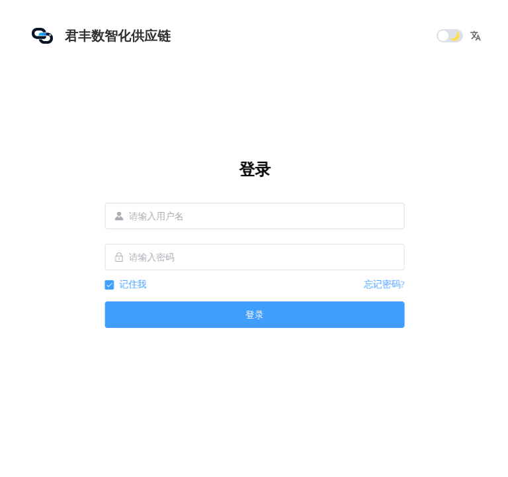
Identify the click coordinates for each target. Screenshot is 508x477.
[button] (476, 36)
